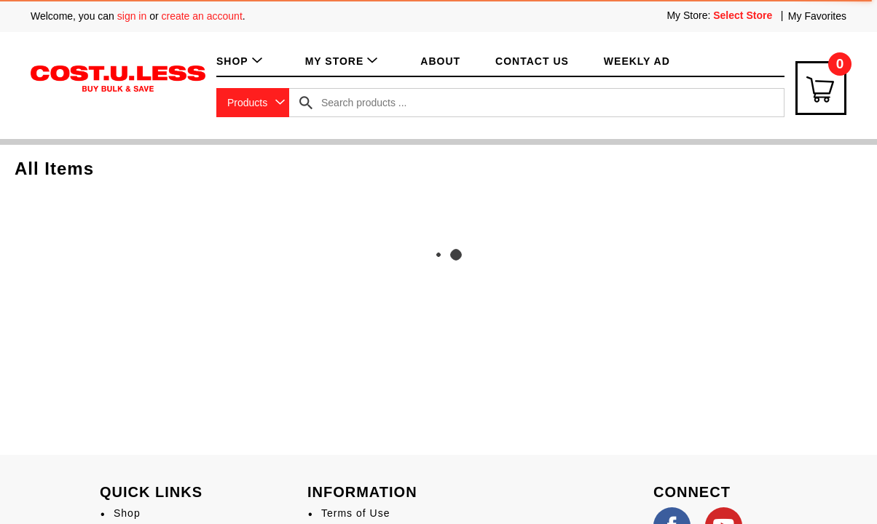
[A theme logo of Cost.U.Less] (118, 78)
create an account (202, 16)
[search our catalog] (306, 102)
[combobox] (252, 102)
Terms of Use (355, 374)
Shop (127, 374)
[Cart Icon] (820, 88)
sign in (131, 16)
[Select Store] (744, 15)
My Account (143, 427)
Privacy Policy (358, 400)
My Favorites (817, 16)
